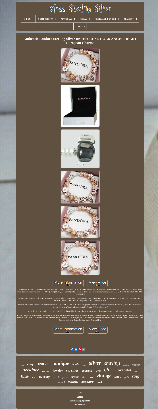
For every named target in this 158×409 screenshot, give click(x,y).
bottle (75, 364)
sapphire (87, 381)
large (98, 370)
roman (73, 381)
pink (91, 377)
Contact (80, 397)
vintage (103, 375)
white (84, 377)
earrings (72, 370)
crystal (75, 376)
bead (99, 382)
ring (135, 376)
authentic (87, 370)
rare (136, 371)
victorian (136, 365)
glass (109, 369)
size (34, 377)
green (84, 365)
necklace (31, 369)
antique (61, 363)
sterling (112, 363)
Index (80, 393)
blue (25, 376)
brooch (56, 377)
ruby (30, 364)
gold (127, 377)
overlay (44, 376)
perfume (65, 378)
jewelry (58, 370)
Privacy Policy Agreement (80, 400)
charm (22, 365)
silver (95, 363)
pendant (44, 363)
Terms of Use (80, 404)
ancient (126, 365)
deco (117, 376)
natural (61, 382)
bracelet (124, 370)
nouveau (46, 371)
